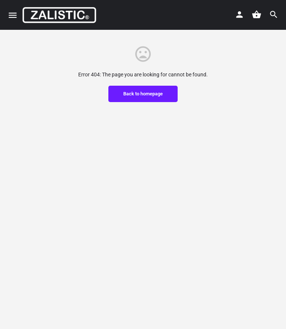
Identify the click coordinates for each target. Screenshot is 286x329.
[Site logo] (60, 15)
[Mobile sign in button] (239, 14)
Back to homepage (143, 94)
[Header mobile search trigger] (274, 14)
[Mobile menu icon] (12, 15)
